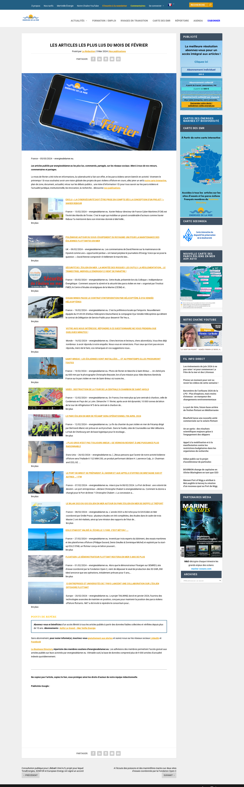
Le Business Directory (42, 644)
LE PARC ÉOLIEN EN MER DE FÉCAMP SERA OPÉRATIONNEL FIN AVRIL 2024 (103, 411)
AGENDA (198, 16)
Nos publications (117, 46)
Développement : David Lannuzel (63, 783)
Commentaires (138, 6)
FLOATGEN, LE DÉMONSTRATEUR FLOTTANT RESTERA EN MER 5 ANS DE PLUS (105, 552)
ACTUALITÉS (77, 16)
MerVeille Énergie (65, 6)
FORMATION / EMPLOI (104, 16)
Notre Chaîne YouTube (88, 6)
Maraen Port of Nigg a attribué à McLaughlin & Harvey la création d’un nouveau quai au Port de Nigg (200, 478)
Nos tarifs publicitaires (89, 783)
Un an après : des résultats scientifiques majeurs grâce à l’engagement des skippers (198, 427)
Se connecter (155, 6)
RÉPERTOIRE (182, 16)
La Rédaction (88, 46)
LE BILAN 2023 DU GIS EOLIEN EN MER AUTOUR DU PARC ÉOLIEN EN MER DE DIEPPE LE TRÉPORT (114, 499)
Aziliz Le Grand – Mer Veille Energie (78, 623)
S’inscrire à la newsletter (114, 6)
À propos (35, 6)
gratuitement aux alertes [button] (100, 633)
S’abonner (213, 16)
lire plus (34, 218)
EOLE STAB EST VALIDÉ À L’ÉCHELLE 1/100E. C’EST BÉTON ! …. (97, 525)
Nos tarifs (48, 6)
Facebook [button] (36, 637)
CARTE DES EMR (161, 16)
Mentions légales (108, 783)
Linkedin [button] (154, 633)
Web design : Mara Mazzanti (34, 783)
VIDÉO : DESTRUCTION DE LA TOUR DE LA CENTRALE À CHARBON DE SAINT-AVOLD (107, 384)
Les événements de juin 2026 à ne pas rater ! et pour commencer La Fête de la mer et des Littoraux (200, 364)
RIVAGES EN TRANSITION (134, 16)
